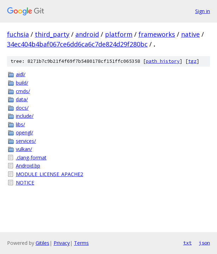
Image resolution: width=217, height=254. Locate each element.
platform (118, 34)
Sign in (202, 11)
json (204, 243)
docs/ (22, 107)
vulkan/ (24, 149)
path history (163, 61)
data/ (22, 99)
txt (187, 243)
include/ (24, 116)
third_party (52, 34)
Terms (81, 243)
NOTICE (25, 182)
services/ (26, 141)
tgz (192, 61)
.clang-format (31, 157)
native (190, 34)
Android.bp (28, 165)
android (87, 34)
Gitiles (42, 243)
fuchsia (18, 34)
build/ (22, 82)
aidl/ (20, 74)
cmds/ (23, 91)
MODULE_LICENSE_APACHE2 (49, 174)
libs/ (20, 124)
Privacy (62, 243)
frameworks (156, 34)
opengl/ (24, 132)
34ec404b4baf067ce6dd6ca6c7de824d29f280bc (77, 44)
